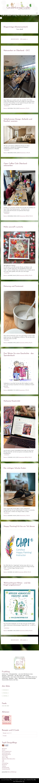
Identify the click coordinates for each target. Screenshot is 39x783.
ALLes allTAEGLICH (6, 751)
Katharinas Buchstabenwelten (8, 758)
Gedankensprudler (6, 769)
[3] (14, 39)
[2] (13, 39)
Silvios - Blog (5, 757)
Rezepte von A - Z (7, 733)
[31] (21, 39)
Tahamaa (4, 766)
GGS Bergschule (5, 767)
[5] (18, 39)
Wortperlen (4, 748)
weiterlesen (6, 105)
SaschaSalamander (6, 753)
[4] (16, 39)
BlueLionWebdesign (12, 772)
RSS (27, 216)
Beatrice (5, 108)
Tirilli (3, 760)
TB (26, 108)
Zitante (3, 750)
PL (28, 108)
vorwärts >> (25, 39)
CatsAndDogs (5, 763)
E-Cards (4, 735)
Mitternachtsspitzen (6, 754)
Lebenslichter (5, 755)
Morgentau (4, 764)
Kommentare (22, 108)
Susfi (3, 761)
